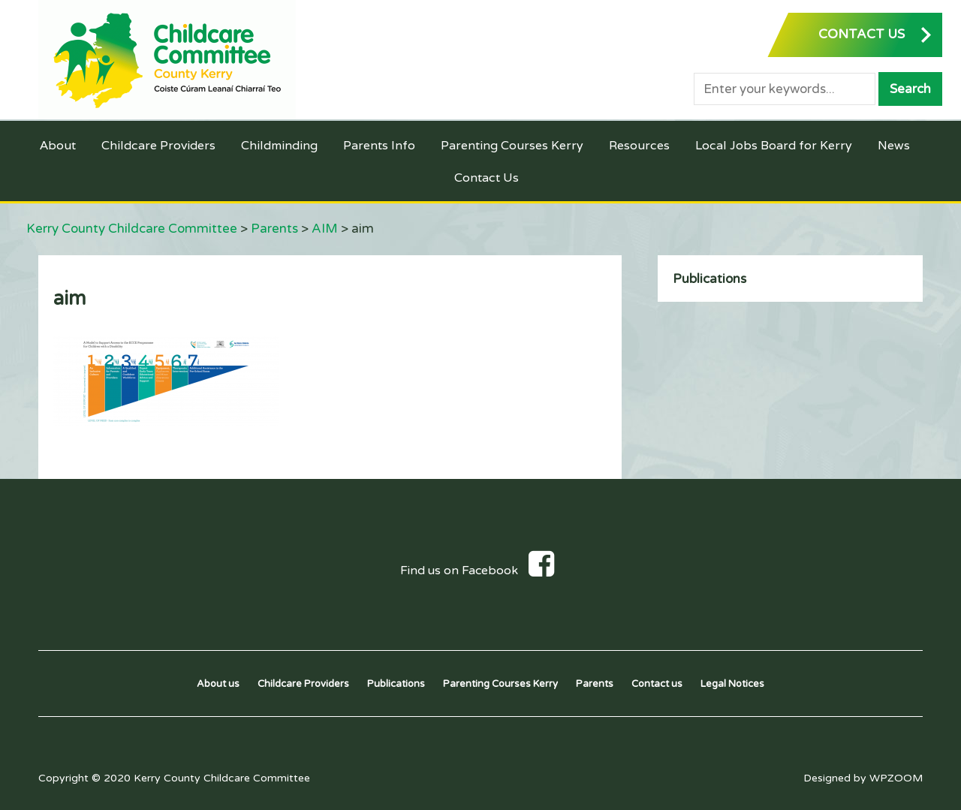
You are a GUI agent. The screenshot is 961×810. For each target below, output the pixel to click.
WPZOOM (896, 778)
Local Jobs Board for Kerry (773, 145)
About (58, 145)
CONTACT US (861, 34)
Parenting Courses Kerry (512, 145)
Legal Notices (732, 684)
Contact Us (486, 177)
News (894, 145)
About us (218, 684)
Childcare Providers (158, 145)
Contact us (656, 684)
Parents (594, 684)
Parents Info (379, 145)
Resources (639, 145)
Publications (709, 279)
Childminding (279, 145)
